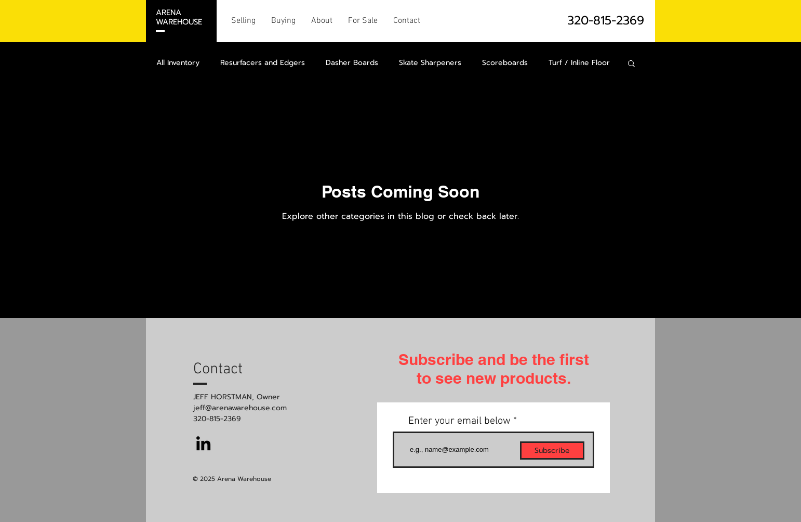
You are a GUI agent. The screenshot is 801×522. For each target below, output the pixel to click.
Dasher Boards (352, 63)
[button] (631, 64)
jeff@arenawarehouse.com (240, 407)
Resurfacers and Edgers (262, 63)
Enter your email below (459, 421)
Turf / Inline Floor (579, 63)
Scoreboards (505, 63)
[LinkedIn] (203, 443)
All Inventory (177, 63)
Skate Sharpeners (430, 63)
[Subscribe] (552, 450)
